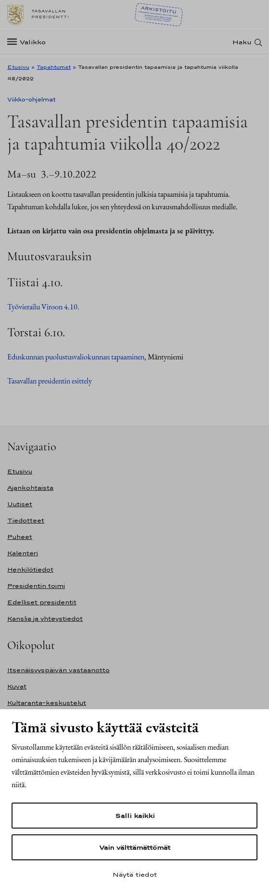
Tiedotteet (25, 520)
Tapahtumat (54, 67)
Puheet (19, 537)
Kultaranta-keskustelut (46, 703)
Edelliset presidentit (42, 602)
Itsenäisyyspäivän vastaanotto (58, 670)
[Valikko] (29, 42)
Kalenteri (22, 553)
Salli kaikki (134, 815)
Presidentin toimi (36, 586)
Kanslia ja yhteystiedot (45, 618)
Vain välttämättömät (134, 847)
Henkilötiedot (30, 569)
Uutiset (19, 504)
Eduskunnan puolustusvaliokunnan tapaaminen (75, 357)
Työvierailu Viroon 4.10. (43, 307)
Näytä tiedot (135, 874)
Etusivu (18, 67)
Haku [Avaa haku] (242, 42)
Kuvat (16, 686)
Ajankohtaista (30, 488)
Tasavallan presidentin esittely (49, 381)
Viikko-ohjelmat (31, 99)
